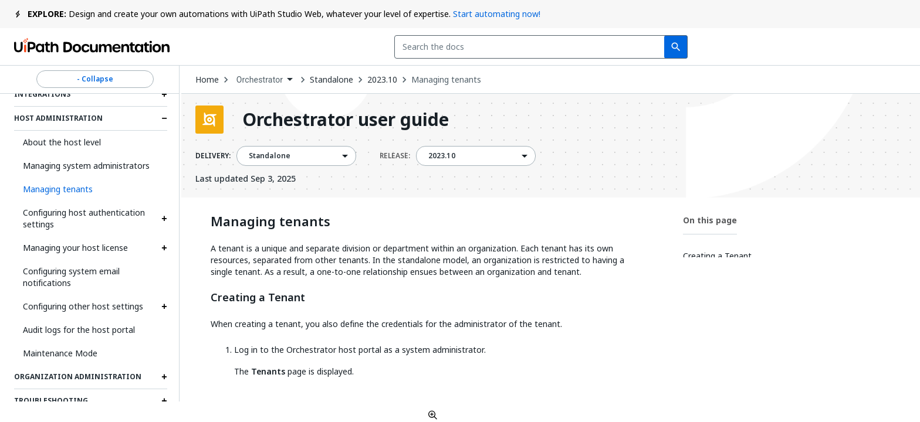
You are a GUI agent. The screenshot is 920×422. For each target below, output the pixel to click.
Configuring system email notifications (71, 277)
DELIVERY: (213, 156)
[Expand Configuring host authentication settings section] (164, 218)
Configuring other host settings (83, 306)
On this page (710, 220)
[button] (90, 189)
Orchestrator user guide (345, 119)
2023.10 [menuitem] (441, 156)
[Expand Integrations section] (164, 94)
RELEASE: (395, 156)
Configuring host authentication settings (84, 218)
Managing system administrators (86, 165)
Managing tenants (446, 80)
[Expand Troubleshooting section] (164, 401)
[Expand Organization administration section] (164, 377)
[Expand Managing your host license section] (164, 248)
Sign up (878, 47)
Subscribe (748, 47)
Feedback (665, 47)
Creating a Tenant (258, 298)
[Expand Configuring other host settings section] (164, 306)
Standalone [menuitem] (270, 156)
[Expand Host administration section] (164, 118)
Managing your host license (75, 247)
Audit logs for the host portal (79, 330)
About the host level (62, 142)
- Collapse (95, 79)
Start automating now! (496, 14)
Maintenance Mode (60, 353)
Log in (820, 47)
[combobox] (393, 46)
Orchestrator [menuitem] (259, 79)
